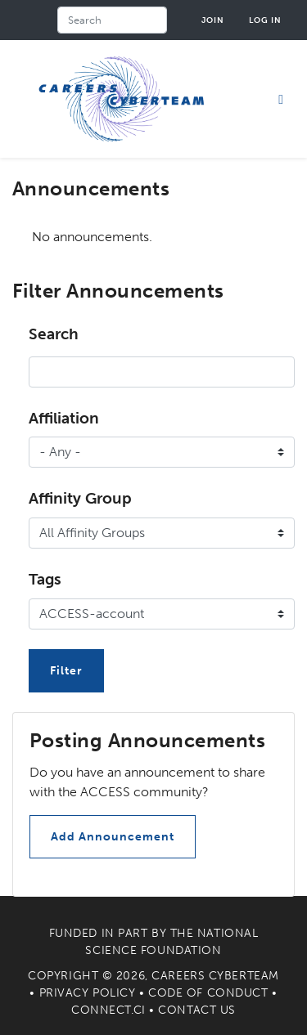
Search (54, 334)
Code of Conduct (208, 993)
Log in (265, 20)
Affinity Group (80, 498)
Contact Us (197, 1010)
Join (212, 20)
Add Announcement (112, 837)
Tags (45, 579)
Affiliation (64, 418)
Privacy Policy (87, 993)
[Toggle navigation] (281, 99)
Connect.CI (108, 1010)
